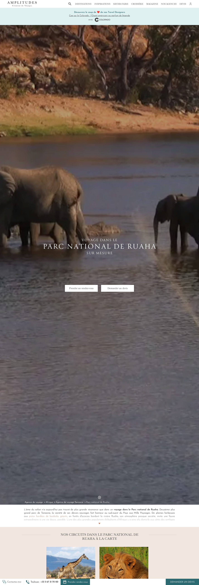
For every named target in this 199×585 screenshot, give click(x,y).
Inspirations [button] (102, 4)
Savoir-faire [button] (120, 4)
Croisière (137, 4)
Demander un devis (182, 582)
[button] (42, 582)
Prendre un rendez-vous (81, 288)
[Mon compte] (190, 4)
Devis (183, 4)
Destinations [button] (83, 4)
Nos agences (168, 4)
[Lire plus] (99, 520)
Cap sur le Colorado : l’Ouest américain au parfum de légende (99, 16)
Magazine (152, 4)
